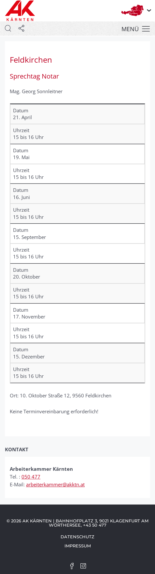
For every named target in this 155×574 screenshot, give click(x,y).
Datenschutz (77, 536)
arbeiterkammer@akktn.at (55, 484)
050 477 (30, 476)
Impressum (77, 545)
